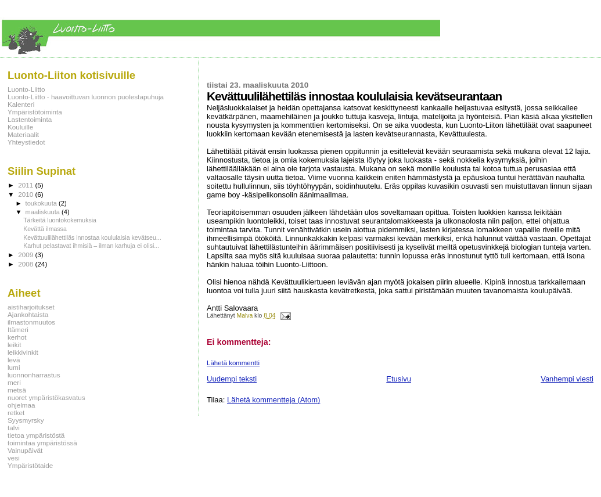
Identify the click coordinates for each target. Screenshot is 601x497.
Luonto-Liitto (26, 89)
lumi (14, 367)
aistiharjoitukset (31, 307)
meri (14, 382)
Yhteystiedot (26, 142)
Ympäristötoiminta (35, 112)
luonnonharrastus (34, 375)
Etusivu (398, 378)
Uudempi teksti (232, 378)
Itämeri (18, 329)
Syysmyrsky (26, 420)
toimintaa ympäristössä (42, 442)
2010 (26, 194)
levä (14, 359)
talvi (14, 427)
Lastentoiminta (30, 119)
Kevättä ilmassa (45, 228)
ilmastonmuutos (31, 322)
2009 (26, 254)
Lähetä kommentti (233, 362)
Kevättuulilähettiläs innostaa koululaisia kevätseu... (92, 237)
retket (16, 412)
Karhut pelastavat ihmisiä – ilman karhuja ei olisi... (91, 245)
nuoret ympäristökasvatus (46, 397)
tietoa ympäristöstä (36, 435)
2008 (26, 264)
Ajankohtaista (28, 314)
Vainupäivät (25, 450)
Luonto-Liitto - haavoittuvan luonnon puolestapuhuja (86, 96)
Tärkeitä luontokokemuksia (59, 220)
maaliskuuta (44, 211)
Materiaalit (23, 134)
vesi (14, 458)
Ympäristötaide (30, 465)
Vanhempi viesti (567, 378)
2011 (26, 185)
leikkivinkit (23, 352)
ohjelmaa (21, 405)
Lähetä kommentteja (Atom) (273, 399)
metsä (17, 390)
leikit (14, 344)
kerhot (17, 337)
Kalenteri (21, 104)
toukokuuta (42, 203)
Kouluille (20, 127)
